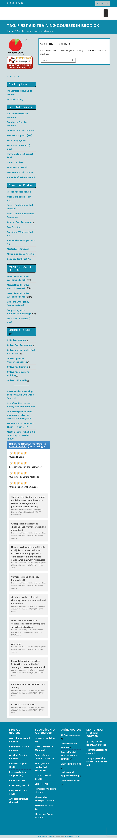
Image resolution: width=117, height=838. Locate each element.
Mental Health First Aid (20, 268)
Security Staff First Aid (19, 259)
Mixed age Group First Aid (20, 254)
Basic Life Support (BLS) (19, 135)
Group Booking (15, 99)
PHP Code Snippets (45, 836)
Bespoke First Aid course (20, 172)
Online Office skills (17, 380)
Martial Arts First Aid (18, 249)
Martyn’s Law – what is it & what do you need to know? (21, 435)
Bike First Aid (13, 227)
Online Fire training (17, 367)
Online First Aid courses (19, 345)
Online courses (20, 330)
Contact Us (102, 3)
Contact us (13, 76)
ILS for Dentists (15, 162)
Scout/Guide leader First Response (42, 767)
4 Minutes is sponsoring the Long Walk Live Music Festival (20, 395)
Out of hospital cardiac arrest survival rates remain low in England (19, 415)
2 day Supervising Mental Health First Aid (96, 762)
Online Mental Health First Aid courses (69, 755)
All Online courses (16, 340)
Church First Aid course (19, 222)
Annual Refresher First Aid (21, 177)
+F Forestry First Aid (17, 167)
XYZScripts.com (72, 836)
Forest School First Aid (19, 191)
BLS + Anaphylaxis (16, 140)
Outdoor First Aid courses (20, 130)
